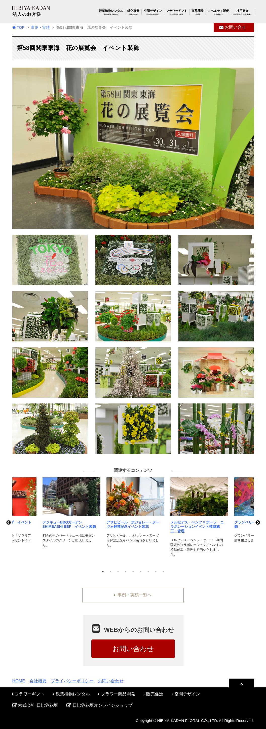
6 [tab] (140, 571)
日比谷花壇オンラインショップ (99, 705)
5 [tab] (133, 571)
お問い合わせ (133, 649)
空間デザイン (153, 12)
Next (257, 522)
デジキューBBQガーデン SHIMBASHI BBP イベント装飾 (69, 524)
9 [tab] (163, 571)
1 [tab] (102, 571)
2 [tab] (110, 571)
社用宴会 (242, 12)
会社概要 (38, 681)
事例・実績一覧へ (132, 595)
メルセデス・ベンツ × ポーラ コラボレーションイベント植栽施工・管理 (197, 526)
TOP (18, 27)
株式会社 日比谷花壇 (35, 705)
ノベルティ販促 (218, 12)
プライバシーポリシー (72, 681)
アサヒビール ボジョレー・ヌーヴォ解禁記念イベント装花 (132, 524)
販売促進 (153, 694)
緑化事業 (133, 12)
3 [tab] (118, 571)
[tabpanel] (133, 515)
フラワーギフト (176, 12)
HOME (18, 681)
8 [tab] (155, 571)
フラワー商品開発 (116, 694)
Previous (8, 522)
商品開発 (198, 12)
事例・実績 (40, 27)
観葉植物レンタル (111, 12)
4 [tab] (125, 571)
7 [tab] (148, 571)
